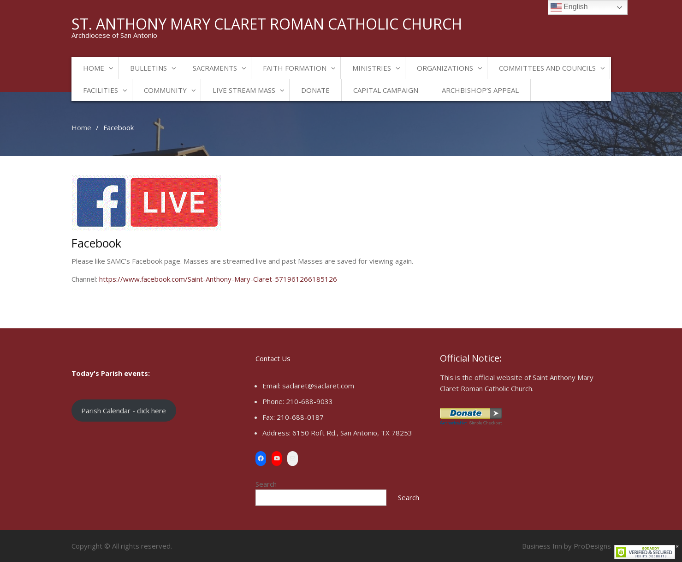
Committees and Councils (547, 68)
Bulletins (148, 68)
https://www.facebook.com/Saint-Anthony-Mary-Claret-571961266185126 (218, 279)
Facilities (100, 90)
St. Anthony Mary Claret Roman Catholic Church (266, 24)
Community (165, 90)
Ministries (371, 68)
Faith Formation (294, 68)
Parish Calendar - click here (123, 410)
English (569, 7)
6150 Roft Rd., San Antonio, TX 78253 (352, 432)
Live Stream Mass (244, 90)
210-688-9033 (309, 401)
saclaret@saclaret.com (318, 385)
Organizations (445, 68)
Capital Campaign (385, 90)
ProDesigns (592, 545)
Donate (315, 90)
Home (93, 68)
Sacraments (215, 68)
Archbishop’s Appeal (480, 90)
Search (266, 484)
